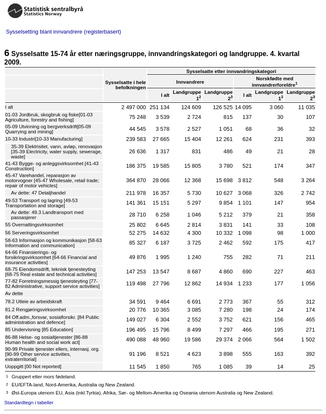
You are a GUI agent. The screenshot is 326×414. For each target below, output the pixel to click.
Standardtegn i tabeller (28, 402)
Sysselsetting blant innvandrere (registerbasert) (63, 31)
